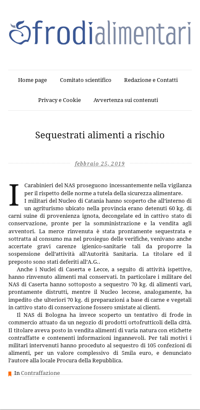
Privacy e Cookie (59, 100)
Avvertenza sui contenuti (126, 100)
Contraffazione (40, 373)
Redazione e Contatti (151, 80)
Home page (32, 80)
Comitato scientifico (86, 80)
